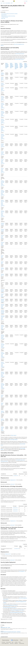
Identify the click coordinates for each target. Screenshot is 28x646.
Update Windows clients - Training (5, 627)
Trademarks (16, 643)
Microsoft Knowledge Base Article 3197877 (9, 607)
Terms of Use (11, 643)
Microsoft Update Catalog (13, 439)
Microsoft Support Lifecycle (20, 53)
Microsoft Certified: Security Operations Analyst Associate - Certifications (11, 631)
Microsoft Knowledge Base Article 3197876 (10, 605)
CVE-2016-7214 (15, 475)
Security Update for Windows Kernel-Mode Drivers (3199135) (9, 13)
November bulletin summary (19, 59)
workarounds (12, 484)
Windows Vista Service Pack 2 (2, 74)
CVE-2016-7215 (15, 507)
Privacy (19, 642)
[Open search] (24, 1)
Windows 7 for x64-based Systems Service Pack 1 (2, 162)
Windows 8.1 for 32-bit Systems (2, 224)
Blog (12, 642)
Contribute (16, 642)
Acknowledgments (21, 571)
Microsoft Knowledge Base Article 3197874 (16, 612)
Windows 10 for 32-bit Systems (2, 290)
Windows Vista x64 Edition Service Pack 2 (2, 79)
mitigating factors (13, 520)
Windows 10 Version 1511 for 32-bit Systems (2, 300)
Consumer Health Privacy (5, 643)
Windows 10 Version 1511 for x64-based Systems (2, 306)
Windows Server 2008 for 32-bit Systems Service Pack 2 (2, 98)
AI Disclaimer (3, 642)
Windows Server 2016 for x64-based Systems (2, 327)
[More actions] (26, 3)
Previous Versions (8, 642)
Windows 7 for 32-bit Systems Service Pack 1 (2, 145)
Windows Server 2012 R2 (2, 269)
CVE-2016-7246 (15, 509)
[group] (14, 248)
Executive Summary (4, 14)
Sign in (26, 1)
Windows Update (13, 435)
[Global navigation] (1, 1)
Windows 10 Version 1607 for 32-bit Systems (2, 312)
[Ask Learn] (25, 3)
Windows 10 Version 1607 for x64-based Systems (2, 317)
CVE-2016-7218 (16, 548)
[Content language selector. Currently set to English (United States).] (6, 640)
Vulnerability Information (4, 17)
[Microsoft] (14, 1)
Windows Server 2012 (2, 256)
